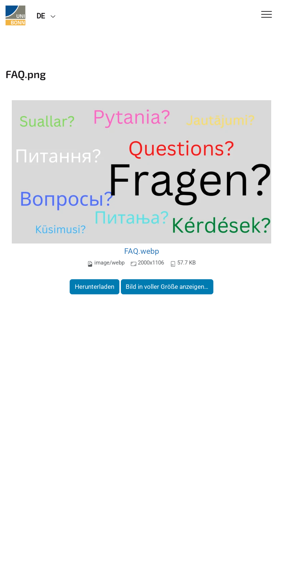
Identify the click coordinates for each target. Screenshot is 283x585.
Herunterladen (94, 286)
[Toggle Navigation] (266, 14)
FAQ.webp (141, 251)
